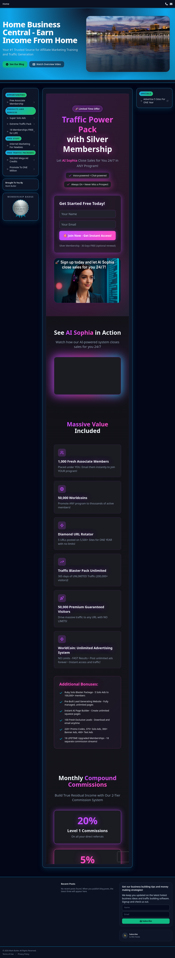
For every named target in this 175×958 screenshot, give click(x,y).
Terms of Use (8, 954)
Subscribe (146, 921)
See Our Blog (15, 64)
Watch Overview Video (47, 64)
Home (6, 3)
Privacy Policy (23, 954)
